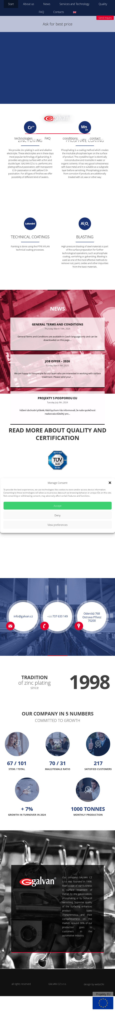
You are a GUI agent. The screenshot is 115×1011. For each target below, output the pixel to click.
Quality (103, 4)
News (46, 4)
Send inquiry (105, 17)
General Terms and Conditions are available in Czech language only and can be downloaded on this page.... (57, 351)
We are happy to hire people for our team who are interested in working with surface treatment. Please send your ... (57, 389)
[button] (110, 482)
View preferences (58, 524)
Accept (57, 505)
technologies (23, 138)
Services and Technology (74, 4)
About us (28, 4)
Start (11, 4)
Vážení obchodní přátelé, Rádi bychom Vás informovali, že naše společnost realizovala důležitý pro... (57, 427)
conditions (70, 138)
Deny (57, 515)
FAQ (41, 12)
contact (95, 138)
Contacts (58, 12)
